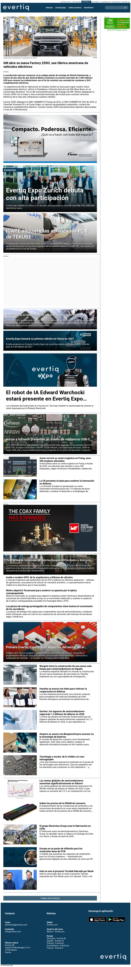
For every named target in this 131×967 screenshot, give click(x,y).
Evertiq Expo (61, 8)
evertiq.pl (116, 2)
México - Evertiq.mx (55, 931)
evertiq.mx (105, 2)
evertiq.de (76, 2)
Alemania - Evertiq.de (56, 938)
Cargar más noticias (50, 898)
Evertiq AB (16, 7)
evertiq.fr (95, 2)
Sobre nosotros (75, 8)
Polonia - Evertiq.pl (55, 943)
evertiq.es (86, 2)
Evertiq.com (52, 925)
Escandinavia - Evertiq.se (58, 945)
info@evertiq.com (13, 931)
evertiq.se (125, 2)
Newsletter (88, 8)
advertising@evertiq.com (16, 925)
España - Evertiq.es (55, 941)
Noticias (49, 8)
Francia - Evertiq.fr (55, 948)
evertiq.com (65, 2)
